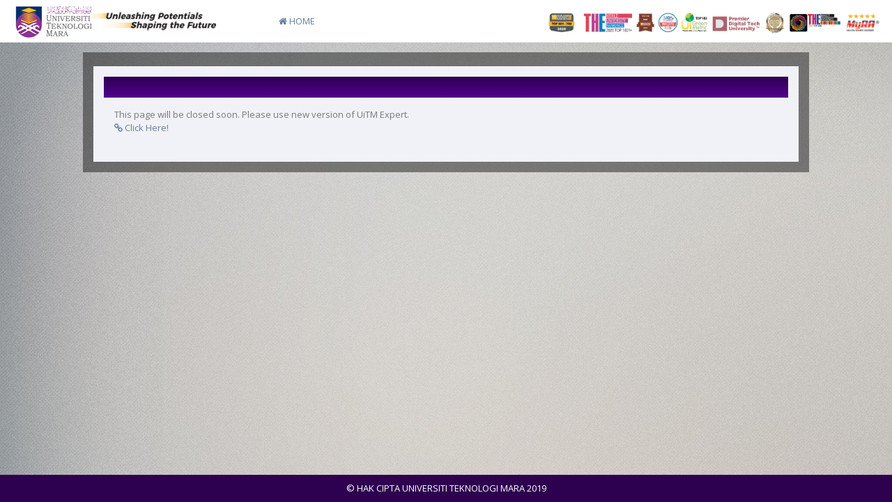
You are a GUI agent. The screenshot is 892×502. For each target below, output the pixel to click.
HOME (297, 21)
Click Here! (141, 127)
